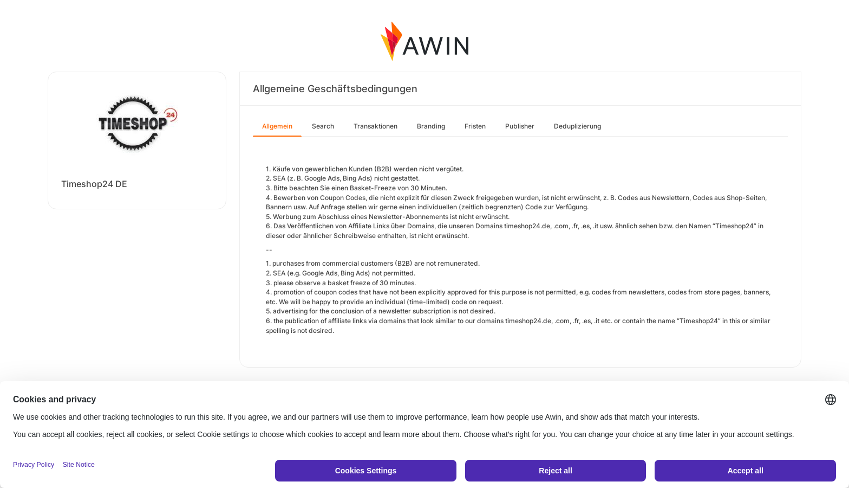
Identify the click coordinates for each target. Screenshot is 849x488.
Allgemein (277, 126)
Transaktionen (375, 126)
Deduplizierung (577, 126)
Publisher (519, 126)
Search (323, 126)
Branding (431, 126)
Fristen (475, 126)
